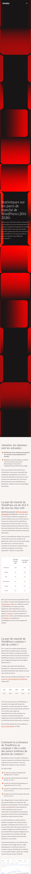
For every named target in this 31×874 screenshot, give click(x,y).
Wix (13, 604)
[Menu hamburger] (26, 3)
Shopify (6, 618)
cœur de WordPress (7, 726)
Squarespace (5, 604)
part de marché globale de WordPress (15, 679)
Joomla (10, 613)
